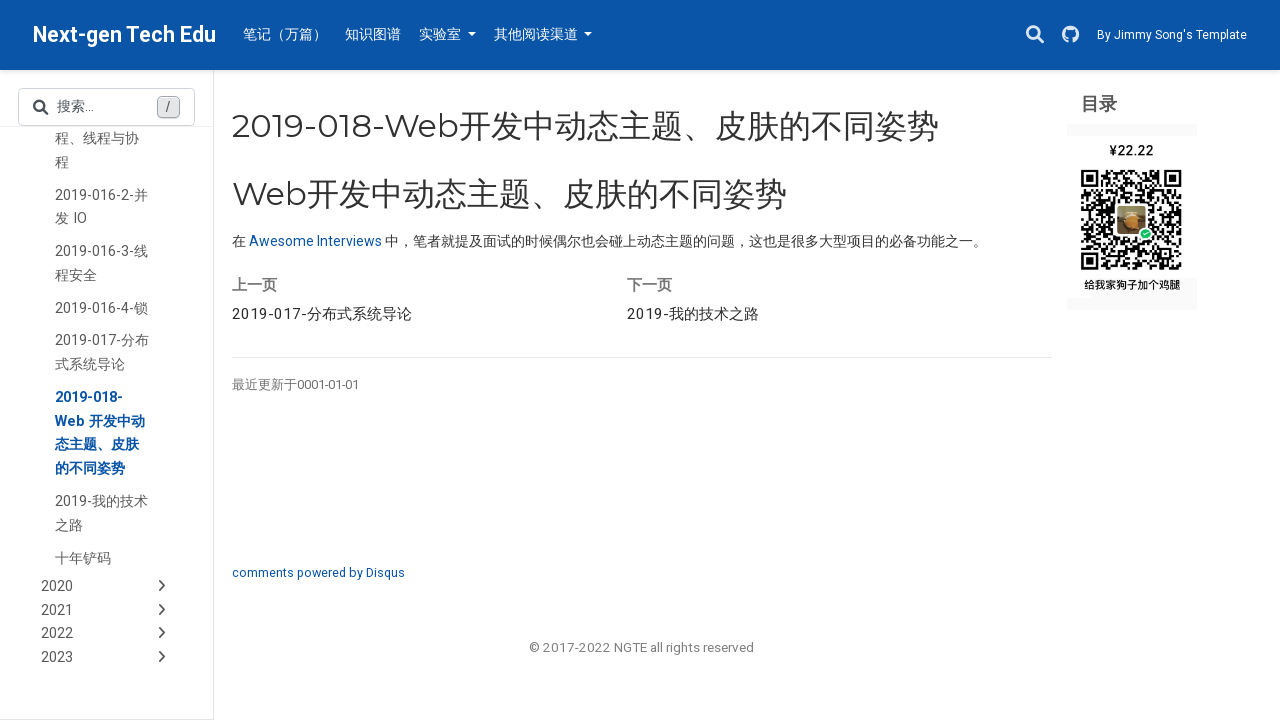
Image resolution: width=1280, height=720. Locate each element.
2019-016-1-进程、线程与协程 (101, 138)
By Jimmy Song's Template (1172, 35)
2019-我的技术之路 (101, 513)
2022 (57, 633)
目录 (1099, 103)
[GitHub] (1070, 35)
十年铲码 (83, 558)
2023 (57, 657)
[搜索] (1035, 35)
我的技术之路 (693, 314)
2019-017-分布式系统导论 (102, 352)
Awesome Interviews (315, 241)
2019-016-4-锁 (101, 308)
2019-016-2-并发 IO (101, 207)
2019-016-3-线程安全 (101, 263)
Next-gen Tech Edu (124, 34)
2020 (57, 586)
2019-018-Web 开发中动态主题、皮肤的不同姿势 (100, 433)
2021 (57, 610)
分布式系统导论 (322, 314)
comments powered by (318, 572)
